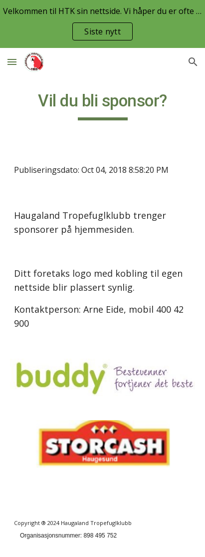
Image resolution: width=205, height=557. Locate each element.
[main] (102, 105)
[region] (102, 24)
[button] (12, 61)
